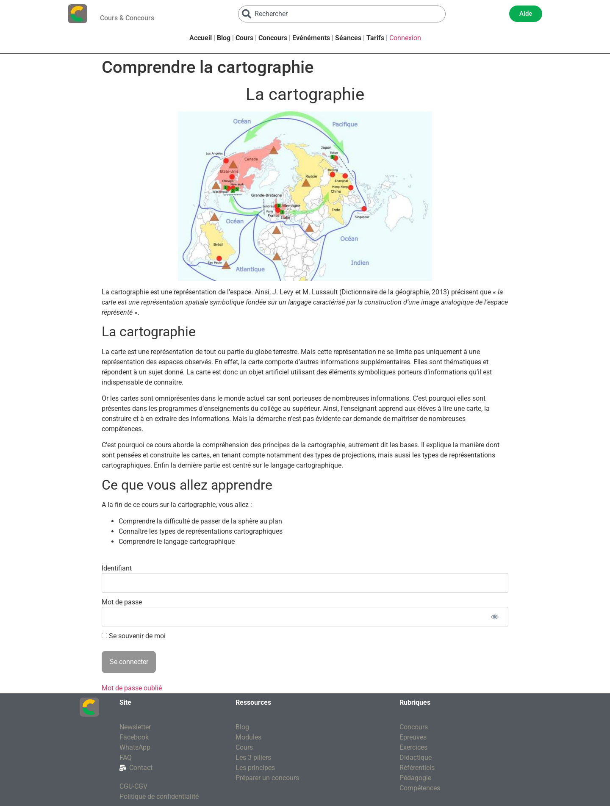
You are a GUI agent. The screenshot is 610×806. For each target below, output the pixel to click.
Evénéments (311, 38)
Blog (223, 38)
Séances (348, 38)
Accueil (200, 38)
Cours (244, 38)
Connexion (405, 38)
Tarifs (375, 38)
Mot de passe (122, 602)
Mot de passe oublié (132, 688)
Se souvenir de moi (134, 636)
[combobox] (342, 14)
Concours (272, 38)
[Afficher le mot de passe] (494, 616)
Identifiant (117, 568)
